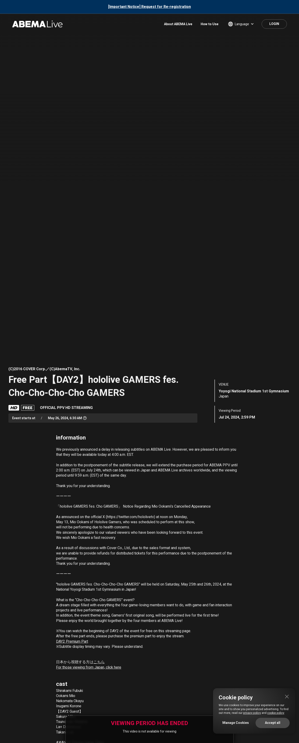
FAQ (43, 703)
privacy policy (252, 713)
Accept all (272, 722)
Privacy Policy (162, 703)
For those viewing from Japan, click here (88, 454)
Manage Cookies (235, 722)
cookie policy (275, 713)
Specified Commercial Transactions (121, 703)
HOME (12, 688)
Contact (59, 703)
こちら (99, 449)
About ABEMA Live (178, 24)
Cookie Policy (187, 703)
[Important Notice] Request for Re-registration (149, 7)
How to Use (209, 24)
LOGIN (274, 23)
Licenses (210, 703)
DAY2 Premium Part (72, 429)
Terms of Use (81, 703)
